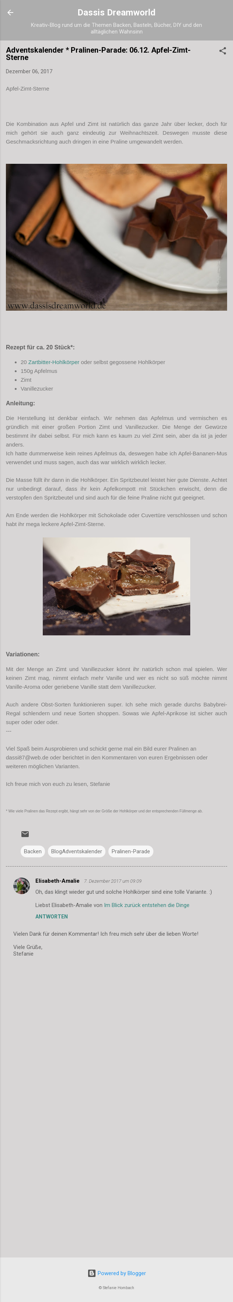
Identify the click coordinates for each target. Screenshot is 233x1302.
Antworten (51, 917)
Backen (33, 851)
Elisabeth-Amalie (58, 881)
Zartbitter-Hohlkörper (53, 362)
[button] (222, 52)
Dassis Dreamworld (116, 12)
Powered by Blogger (116, 1273)
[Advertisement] (116, 1194)
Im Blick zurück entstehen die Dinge (146, 905)
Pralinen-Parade (131, 851)
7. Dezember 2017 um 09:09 (113, 881)
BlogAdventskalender (76, 851)
